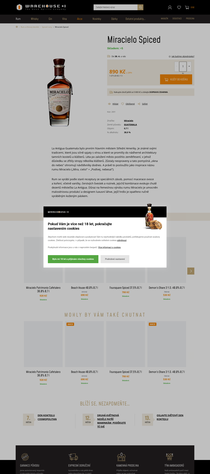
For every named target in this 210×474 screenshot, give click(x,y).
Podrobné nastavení (115, 259)
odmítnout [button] (121, 240)
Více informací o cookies (109, 247)
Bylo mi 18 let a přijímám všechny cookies (73, 259)
